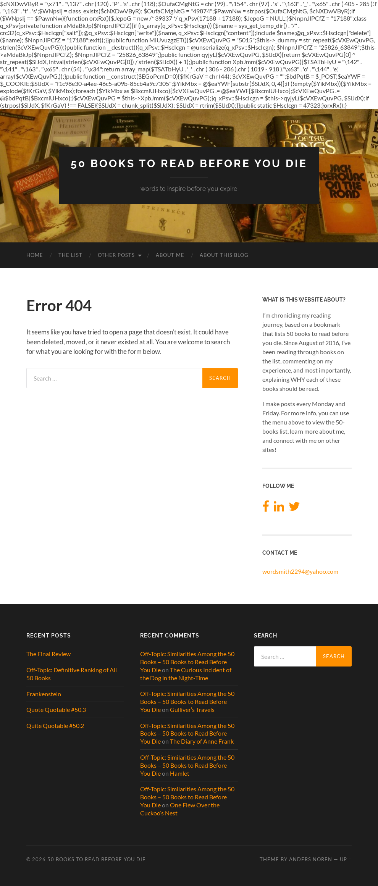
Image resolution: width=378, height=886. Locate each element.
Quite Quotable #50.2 (55, 725)
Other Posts (116, 255)
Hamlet (179, 773)
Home (34, 255)
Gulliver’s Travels (192, 709)
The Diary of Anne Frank (202, 741)
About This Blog (224, 255)
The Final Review (48, 653)
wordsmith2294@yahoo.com (300, 571)
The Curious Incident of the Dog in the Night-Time (185, 673)
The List (70, 255)
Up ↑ (345, 859)
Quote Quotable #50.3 (56, 709)
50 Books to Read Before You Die (189, 163)
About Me (170, 255)
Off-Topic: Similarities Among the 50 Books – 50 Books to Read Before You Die (187, 661)
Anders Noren (310, 859)
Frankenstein (43, 693)
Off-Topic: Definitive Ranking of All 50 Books (71, 673)
